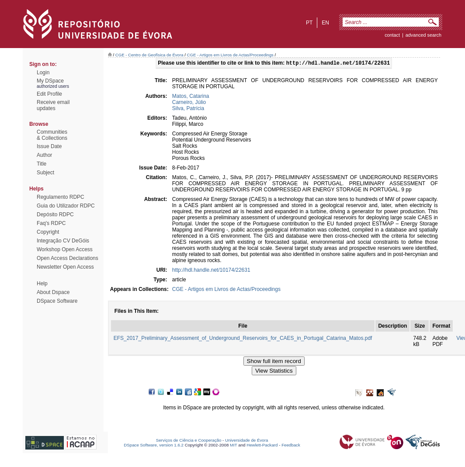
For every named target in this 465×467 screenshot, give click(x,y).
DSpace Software (57, 301)
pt (309, 23)
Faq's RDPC (51, 223)
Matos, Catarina (190, 97)
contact (392, 35)
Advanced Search (423, 35)
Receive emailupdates (53, 105)
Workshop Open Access (65, 249)
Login (43, 72)
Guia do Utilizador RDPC (66, 206)
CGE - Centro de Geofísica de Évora (149, 54)
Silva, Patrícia (188, 109)
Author (44, 155)
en (325, 23)
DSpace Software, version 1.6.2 (154, 445)
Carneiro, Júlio (189, 103)
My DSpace (50, 81)
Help (42, 283)
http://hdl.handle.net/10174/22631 (211, 271)
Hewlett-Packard (262, 445)
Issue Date (49, 146)
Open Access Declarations (67, 258)
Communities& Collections (52, 135)
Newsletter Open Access (65, 267)
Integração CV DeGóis (63, 241)
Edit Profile (49, 94)
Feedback (290, 445)
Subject (45, 173)
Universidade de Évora (246, 441)
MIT (233, 445)
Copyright (48, 232)
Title (41, 164)
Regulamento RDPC (60, 197)
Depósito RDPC (55, 214)
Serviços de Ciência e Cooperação (189, 441)
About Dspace (53, 292)
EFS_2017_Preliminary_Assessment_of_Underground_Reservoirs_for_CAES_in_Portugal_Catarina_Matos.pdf (243, 339)
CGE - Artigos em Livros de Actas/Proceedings (230, 54)
